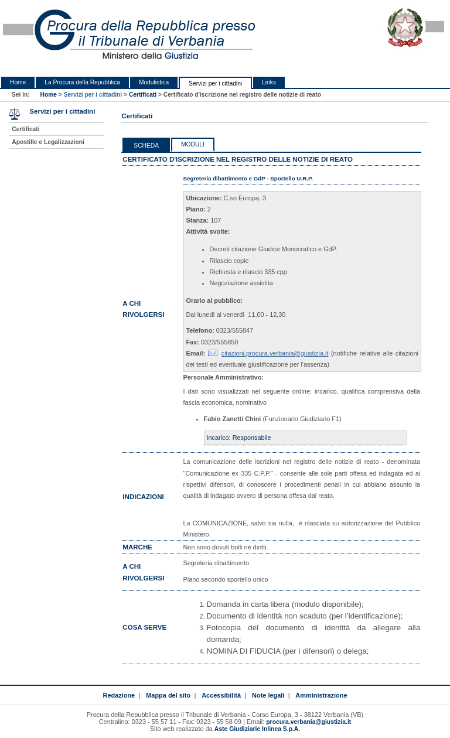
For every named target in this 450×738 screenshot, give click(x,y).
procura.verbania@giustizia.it (308, 722)
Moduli (192, 144)
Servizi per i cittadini (215, 83)
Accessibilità (221, 695)
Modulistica (154, 82)
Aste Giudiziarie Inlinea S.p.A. (257, 729)
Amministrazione (321, 695)
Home (18, 82)
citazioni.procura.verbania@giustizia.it (275, 353)
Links (269, 82)
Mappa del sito (168, 695)
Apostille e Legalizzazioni (48, 142)
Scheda (146, 145)
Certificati (142, 94)
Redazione (119, 695)
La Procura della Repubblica (82, 82)
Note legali (268, 695)
